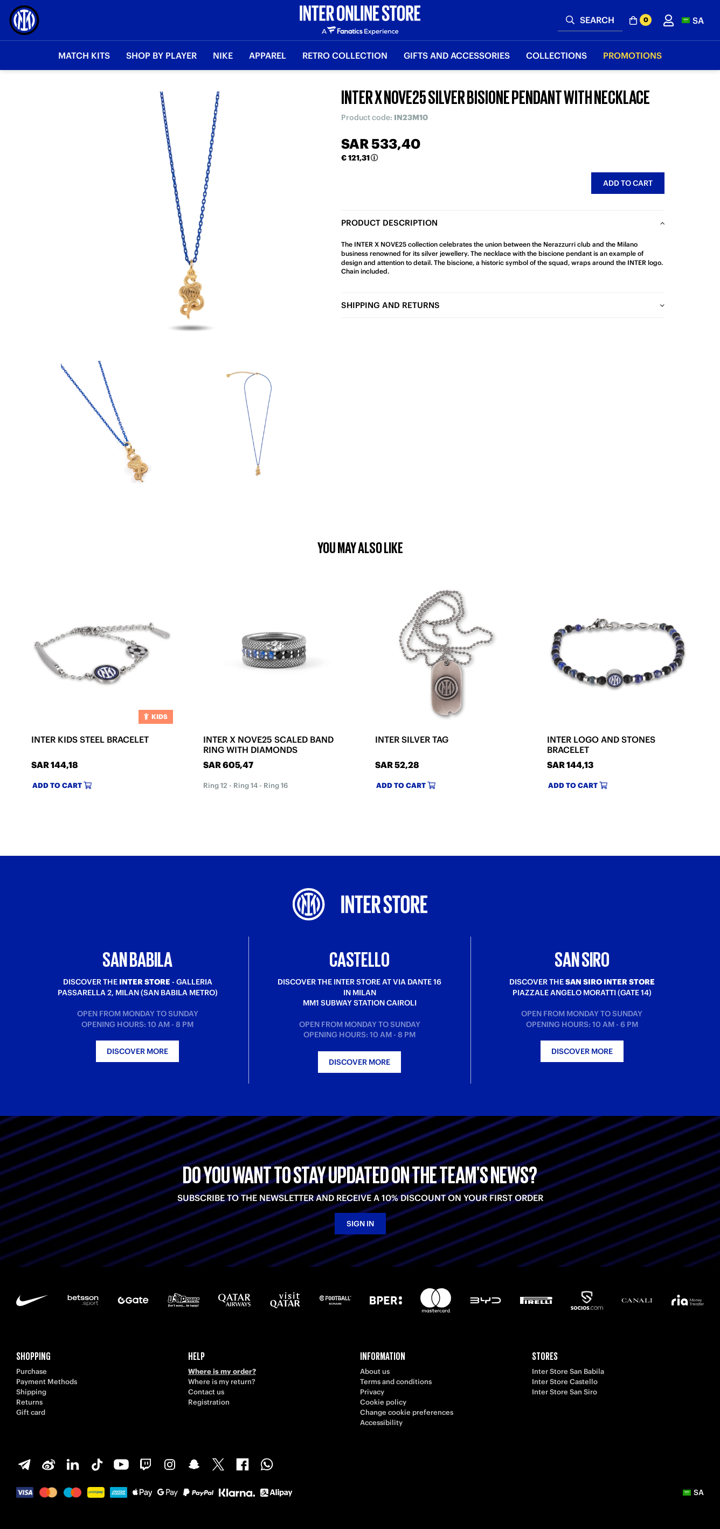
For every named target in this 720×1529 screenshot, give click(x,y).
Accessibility (381, 1422)
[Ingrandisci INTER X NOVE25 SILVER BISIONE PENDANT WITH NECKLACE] (190, 221)
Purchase (31, 1371)
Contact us (206, 1392)
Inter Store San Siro (564, 1392)
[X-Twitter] (218, 1464)
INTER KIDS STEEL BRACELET (90, 740)
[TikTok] (97, 1464)
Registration (209, 1402)
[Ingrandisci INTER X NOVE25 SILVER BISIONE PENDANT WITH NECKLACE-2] (258, 423)
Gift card (30, 1412)
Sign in (360, 1223)
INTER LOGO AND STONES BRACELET (601, 745)
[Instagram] (170, 1464)
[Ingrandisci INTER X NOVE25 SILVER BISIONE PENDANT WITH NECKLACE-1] (123, 423)
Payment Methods (46, 1381)
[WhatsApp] (267, 1464)
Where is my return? (221, 1381)
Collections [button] (556, 55)
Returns (29, 1402)
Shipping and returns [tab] (390, 305)
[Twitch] (145, 1464)
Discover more (137, 1051)
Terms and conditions (396, 1381)
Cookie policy (383, 1402)
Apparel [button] (267, 55)
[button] (693, 20)
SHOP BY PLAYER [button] (161, 55)
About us (375, 1371)
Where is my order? (222, 1371)
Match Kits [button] (84, 55)
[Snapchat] (194, 1464)
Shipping (31, 1392)
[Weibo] (48, 1464)
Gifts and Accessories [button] (457, 55)
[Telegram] (24, 1464)
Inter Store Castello (565, 1381)
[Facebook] (242, 1464)
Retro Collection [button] (344, 55)
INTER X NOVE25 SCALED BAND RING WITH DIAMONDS (268, 745)
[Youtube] (121, 1464)
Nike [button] (223, 55)
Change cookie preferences (406, 1412)
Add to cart (628, 183)
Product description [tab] (389, 223)
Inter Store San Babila (568, 1371)
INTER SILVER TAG (411, 740)
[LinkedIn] (73, 1464)
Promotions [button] (632, 55)
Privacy (372, 1392)
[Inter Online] (24, 20)
